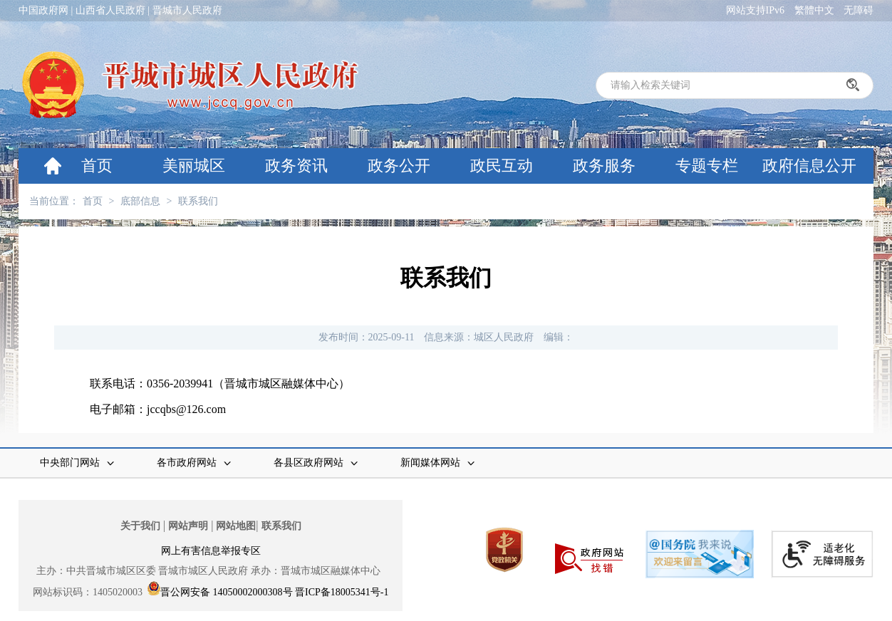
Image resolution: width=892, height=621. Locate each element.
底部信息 (140, 201)
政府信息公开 (809, 165)
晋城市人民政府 (187, 10)
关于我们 (140, 526)
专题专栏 (706, 165)
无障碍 (858, 10)
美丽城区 (193, 165)
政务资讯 (296, 165)
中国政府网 (43, 10)
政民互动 (501, 165)
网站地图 (236, 526)
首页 (97, 165)
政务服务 (604, 165)
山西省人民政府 (110, 10)
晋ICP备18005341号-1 (341, 592)
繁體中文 (814, 10)
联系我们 (198, 201)
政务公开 (399, 165)
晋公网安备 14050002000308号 (226, 592)
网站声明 (188, 526)
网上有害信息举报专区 (211, 551)
